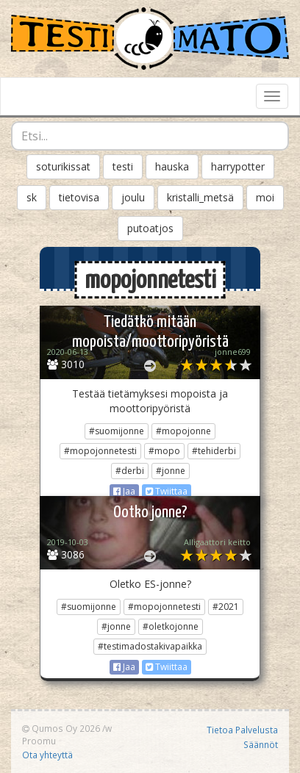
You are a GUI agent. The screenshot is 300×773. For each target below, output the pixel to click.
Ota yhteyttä (47, 755)
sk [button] (31, 197)
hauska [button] (172, 166)
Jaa (124, 491)
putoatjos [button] (150, 228)
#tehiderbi (214, 451)
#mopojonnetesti (100, 451)
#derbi (129, 470)
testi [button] (123, 166)
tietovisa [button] (79, 197)
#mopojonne (183, 431)
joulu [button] (133, 197)
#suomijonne (116, 431)
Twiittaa (167, 491)
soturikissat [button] (63, 166)
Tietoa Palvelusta (242, 730)
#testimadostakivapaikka (150, 646)
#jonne (170, 470)
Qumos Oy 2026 (61, 728)
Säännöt (260, 744)
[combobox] (150, 136)
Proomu (39, 741)
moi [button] (265, 197)
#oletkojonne (171, 626)
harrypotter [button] (238, 166)
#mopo (164, 451)
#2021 (226, 606)
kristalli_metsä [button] (200, 197)
